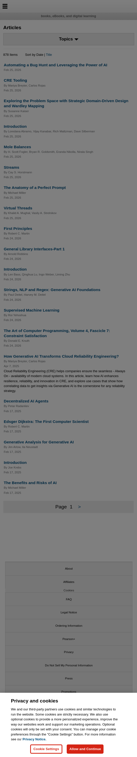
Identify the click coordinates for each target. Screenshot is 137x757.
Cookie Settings (46, 749)
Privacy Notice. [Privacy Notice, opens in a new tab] (34, 740)
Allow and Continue (85, 749)
